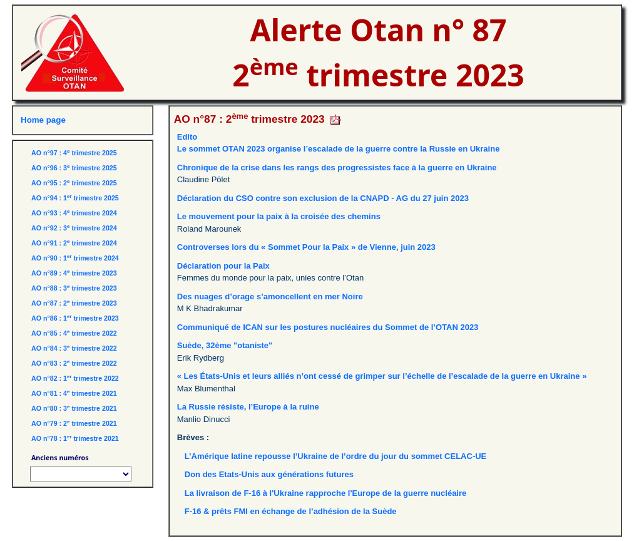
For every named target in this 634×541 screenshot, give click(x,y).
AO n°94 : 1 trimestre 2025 (75, 198)
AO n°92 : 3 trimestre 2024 (74, 228)
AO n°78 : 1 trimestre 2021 (75, 438)
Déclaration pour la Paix (223, 265)
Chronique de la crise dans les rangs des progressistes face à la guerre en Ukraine (337, 167)
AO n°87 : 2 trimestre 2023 (74, 303)
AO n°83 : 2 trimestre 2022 (74, 363)
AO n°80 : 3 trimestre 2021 (74, 408)
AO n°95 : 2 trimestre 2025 (74, 183)
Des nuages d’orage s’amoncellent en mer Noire (270, 296)
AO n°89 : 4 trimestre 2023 (74, 273)
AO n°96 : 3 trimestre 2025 (74, 168)
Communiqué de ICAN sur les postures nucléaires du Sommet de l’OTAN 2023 (328, 327)
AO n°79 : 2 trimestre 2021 (74, 423)
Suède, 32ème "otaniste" (225, 345)
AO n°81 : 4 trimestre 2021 (74, 393)
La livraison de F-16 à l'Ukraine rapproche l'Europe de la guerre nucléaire (326, 493)
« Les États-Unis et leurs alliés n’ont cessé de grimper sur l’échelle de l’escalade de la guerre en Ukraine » (382, 376)
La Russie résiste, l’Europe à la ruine (248, 406)
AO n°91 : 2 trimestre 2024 (74, 243)
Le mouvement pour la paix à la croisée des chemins (279, 216)
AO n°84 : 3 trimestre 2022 (74, 348)
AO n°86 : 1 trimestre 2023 (75, 318)
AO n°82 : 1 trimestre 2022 (75, 378)
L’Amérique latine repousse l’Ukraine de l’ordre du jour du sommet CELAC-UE (336, 456)
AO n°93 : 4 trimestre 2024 (74, 213)
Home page (43, 120)
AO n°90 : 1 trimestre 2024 (75, 258)
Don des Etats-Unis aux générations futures (269, 474)
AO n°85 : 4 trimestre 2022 (74, 333)
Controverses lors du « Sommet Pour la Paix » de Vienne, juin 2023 (306, 247)
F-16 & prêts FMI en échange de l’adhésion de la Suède (291, 511)
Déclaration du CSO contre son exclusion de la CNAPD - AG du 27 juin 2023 (323, 198)
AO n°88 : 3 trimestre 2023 (74, 288)
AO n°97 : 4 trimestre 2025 (74, 153)
